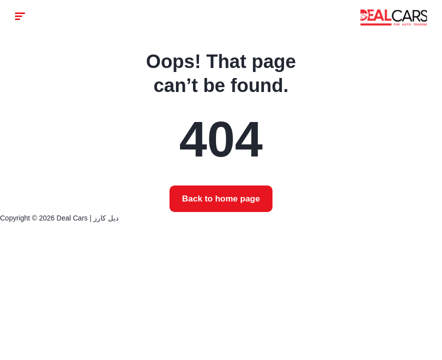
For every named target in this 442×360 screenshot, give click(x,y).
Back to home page (221, 199)
